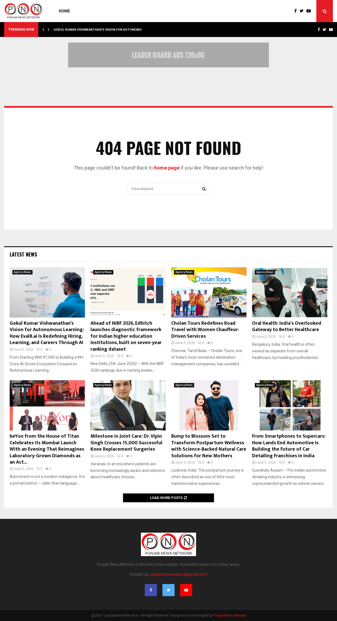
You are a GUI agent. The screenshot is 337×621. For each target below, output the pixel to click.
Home (64, 11)
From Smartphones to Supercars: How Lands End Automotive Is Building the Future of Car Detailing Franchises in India (288, 446)
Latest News (23, 254)
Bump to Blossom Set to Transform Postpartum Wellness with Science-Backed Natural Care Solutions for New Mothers (208, 446)
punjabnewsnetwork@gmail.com (178, 574)
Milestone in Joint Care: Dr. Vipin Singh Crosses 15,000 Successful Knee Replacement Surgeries (126, 442)
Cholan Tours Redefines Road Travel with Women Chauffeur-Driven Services (205, 329)
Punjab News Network (229, 615)
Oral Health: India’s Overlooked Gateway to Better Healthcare (286, 326)
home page (167, 168)
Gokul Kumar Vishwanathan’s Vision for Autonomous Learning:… (109, 29)
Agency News (22, 272)
